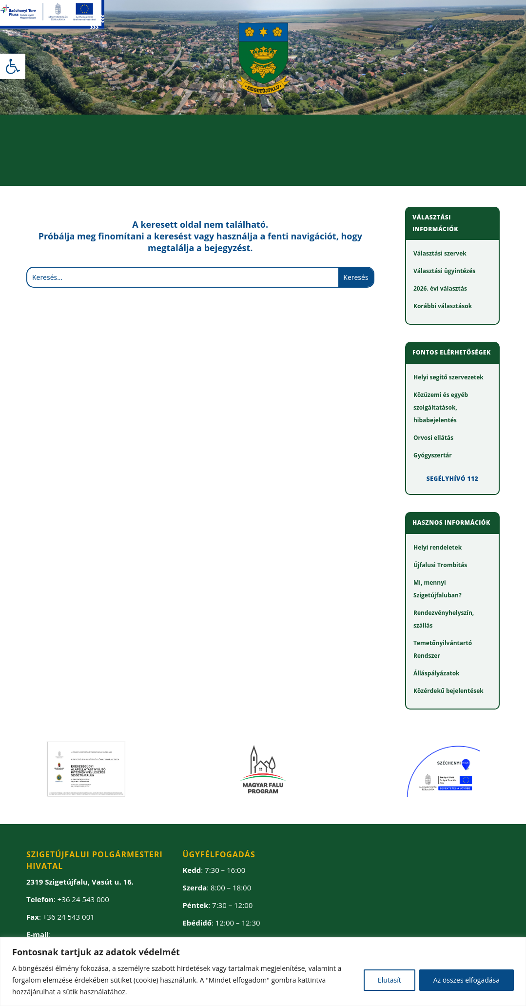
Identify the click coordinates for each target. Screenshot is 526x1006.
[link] (12, 66)
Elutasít (389, 980)
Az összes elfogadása (466, 980)
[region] (263, 971)
